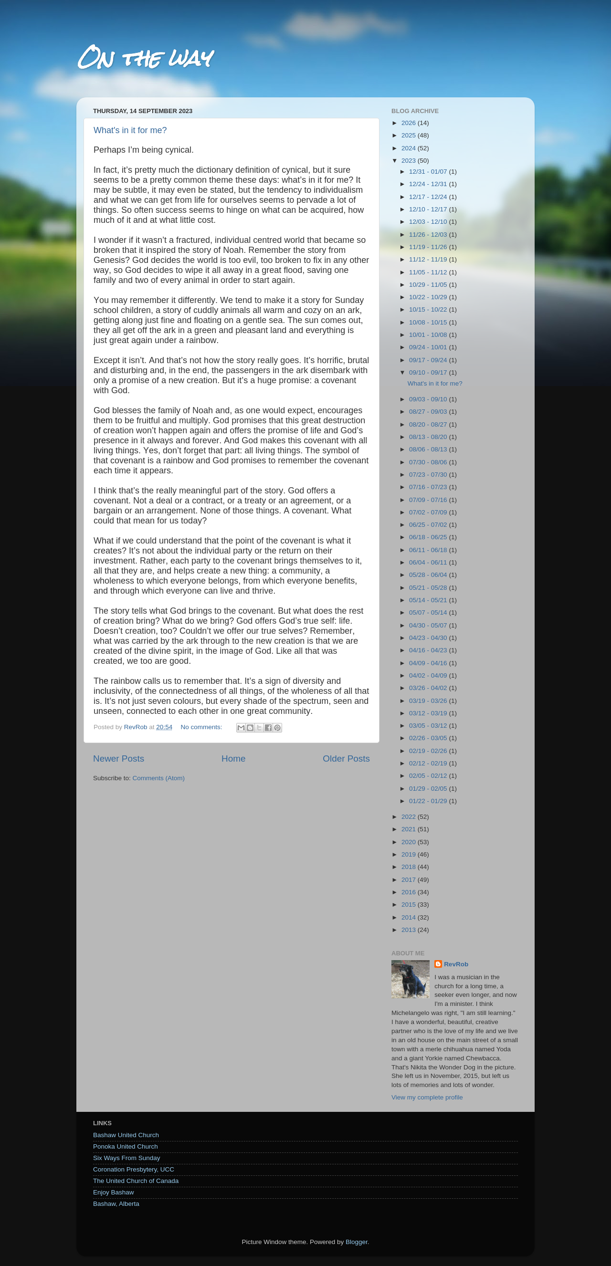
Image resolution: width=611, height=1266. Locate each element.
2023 (409, 160)
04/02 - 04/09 (429, 675)
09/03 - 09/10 (429, 399)
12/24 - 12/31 (429, 184)
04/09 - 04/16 (429, 663)
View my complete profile (427, 1097)
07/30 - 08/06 (429, 462)
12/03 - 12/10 (429, 221)
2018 (409, 866)
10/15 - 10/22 (429, 309)
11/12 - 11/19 (429, 259)
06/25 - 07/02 (429, 524)
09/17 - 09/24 (429, 360)
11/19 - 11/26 (429, 247)
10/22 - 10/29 (429, 297)
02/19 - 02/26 (429, 750)
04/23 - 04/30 (429, 637)
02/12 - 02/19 (429, 763)
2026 (409, 122)
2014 (409, 917)
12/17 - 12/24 (429, 196)
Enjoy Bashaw (113, 1192)
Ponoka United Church (125, 1146)
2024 (409, 148)
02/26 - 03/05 (429, 738)
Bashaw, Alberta (116, 1203)
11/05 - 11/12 (429, 272)
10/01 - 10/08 (429, 334)
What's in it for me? (130, 130)
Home (233, 758)
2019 (409, 854)
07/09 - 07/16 (429, 499)
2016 (409, 892)
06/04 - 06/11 (429, 562)
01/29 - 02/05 (429, 788)
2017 (409, 879)
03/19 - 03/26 (429, 700)
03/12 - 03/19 (429, 713)
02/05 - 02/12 (429, 775)
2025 (409, 135)
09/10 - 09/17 (429, 372)
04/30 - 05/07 (429, 625)
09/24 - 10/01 (429, 347)
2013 (409, 929)
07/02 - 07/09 (429, 512)
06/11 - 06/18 (429, 550)
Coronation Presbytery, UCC (133, 1169)
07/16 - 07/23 (429, 487)
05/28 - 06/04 (429, 574)
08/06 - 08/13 (429, 449)
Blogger (357, 1241)
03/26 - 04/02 (429, 687)
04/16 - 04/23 (429, 650)
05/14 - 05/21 (429, 600)
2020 (409, 842)
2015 (409, 904)
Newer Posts (118, 758)
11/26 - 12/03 (429, 234)
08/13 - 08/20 (429, 436)
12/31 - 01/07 (429, 171)
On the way (143, 58)
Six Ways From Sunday (126, 1157)
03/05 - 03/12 (429, 725)
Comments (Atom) (159, 778)
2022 (409, 816)
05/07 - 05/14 (429, 612)
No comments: (202, 727)
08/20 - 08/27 (429, 424)
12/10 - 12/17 (429, 209)
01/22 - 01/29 (429, 801)
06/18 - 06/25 (429, 537)
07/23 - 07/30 (429, 474)
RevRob (456, 964)
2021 (409, 829)
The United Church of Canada (136, 1180)
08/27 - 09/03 (429, 411)
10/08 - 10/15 (429, 322)
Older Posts (346, 758)
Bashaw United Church (126, 1135)
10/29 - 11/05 (429, 284)
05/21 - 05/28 (429, 587)
